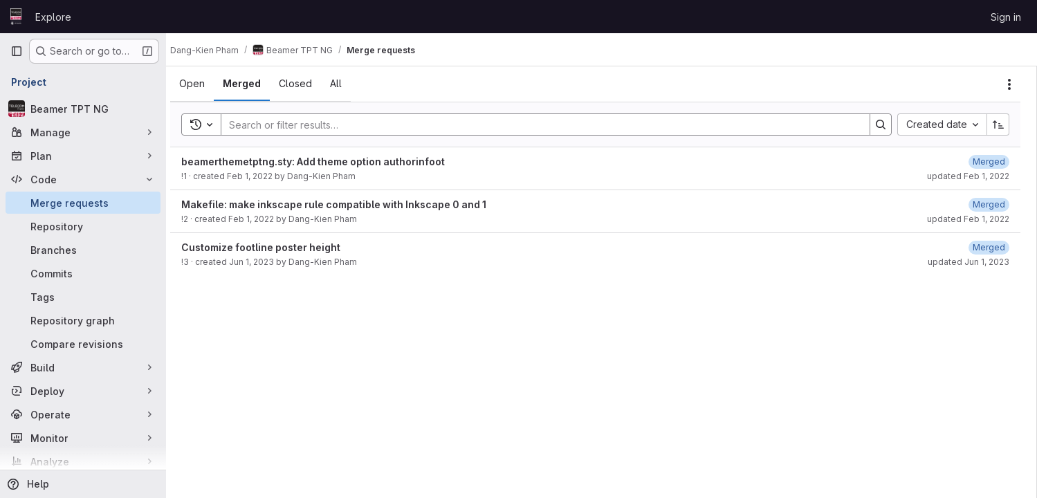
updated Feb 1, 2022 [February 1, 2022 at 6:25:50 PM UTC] (968, 176)
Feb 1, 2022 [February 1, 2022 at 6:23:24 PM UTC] (262, 176)
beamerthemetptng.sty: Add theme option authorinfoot (325, 161)
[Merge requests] (83, 203)
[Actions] (1009, 84)
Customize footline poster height (273, 247)
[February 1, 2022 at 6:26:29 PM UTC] (989, 204)
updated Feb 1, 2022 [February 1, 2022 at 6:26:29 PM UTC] (968, 219)
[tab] (204, 83)
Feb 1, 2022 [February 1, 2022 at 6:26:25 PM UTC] (263, 219)
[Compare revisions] (83, 344)
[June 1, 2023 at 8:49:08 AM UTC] (989, 247)
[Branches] (83, 250)
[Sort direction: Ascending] (998, 124)
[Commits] (83, 273)
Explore (53, 17)
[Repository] (83, 226)
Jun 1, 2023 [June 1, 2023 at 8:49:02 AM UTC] (263, 262)
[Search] (544, 124)
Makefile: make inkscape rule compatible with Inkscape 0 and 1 (346, 204)
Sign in (1006, 17)
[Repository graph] (83, 320)
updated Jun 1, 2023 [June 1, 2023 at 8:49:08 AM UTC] (968, 262)
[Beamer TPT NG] (83, 109)
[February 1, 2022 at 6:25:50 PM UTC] (989, 161)
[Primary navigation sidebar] (17, 51)
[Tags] (83, 297)
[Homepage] (16, 17)
